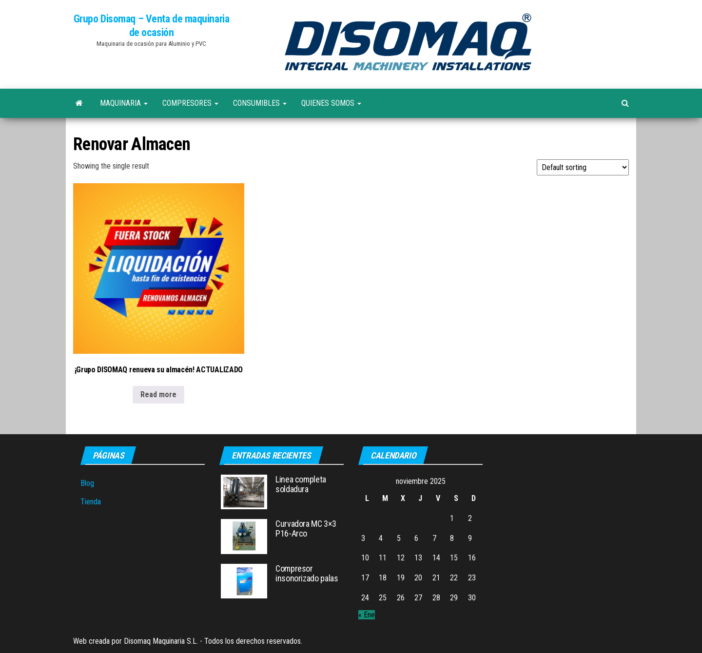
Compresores (190, 103)
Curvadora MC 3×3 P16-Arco (305, 528)
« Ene (366, 614)
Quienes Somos (331, 103)
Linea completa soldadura (300, 484)
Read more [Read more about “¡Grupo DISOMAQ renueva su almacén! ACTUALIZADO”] (158, 394)
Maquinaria (124, 103)
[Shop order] (583, 167)
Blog (87, 483)
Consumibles (260, 103)
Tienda (90, 501)
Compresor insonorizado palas (306, 573)
